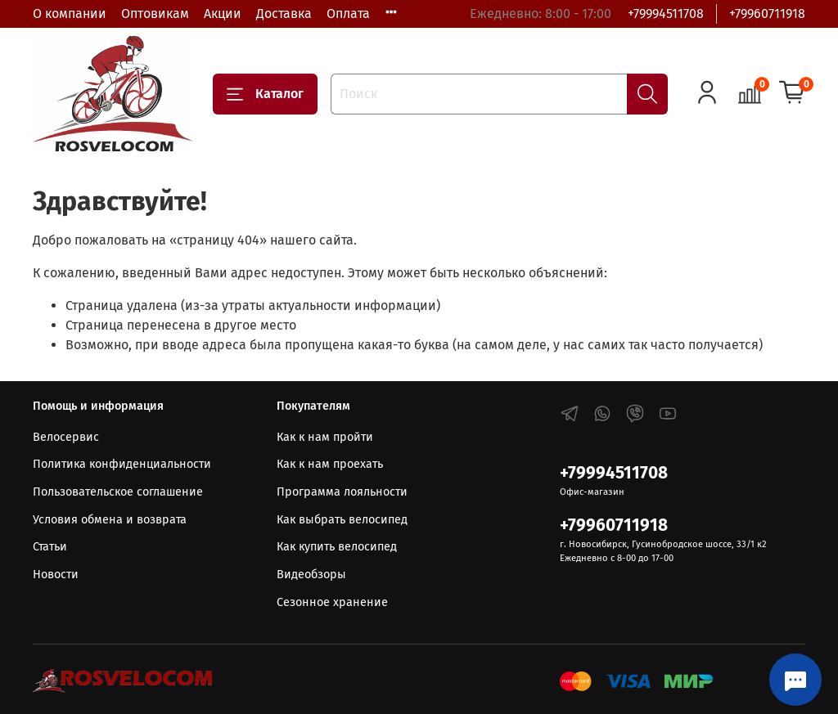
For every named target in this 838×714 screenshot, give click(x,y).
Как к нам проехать (330, 464)
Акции (222, 13)
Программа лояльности (342, 492)
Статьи (50, 547)
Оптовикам (155, 13)
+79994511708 (666, 13)
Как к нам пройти (325, 437)
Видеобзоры (311, 575)
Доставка (284, 13)
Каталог (265, 94)
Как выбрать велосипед (342, 520)
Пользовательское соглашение (118, 492)
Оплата (348, 13)
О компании (69, 13)
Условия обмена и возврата (110, 520)
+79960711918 (767, 13)
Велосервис (66, 437)
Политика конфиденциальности (122, 464)
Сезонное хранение (332, 602)
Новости (56, 575)
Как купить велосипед (337, 547)
